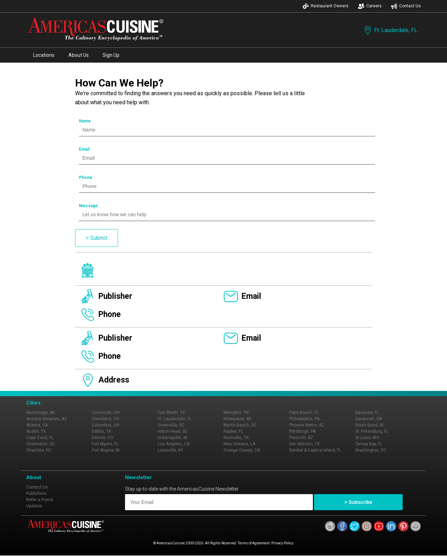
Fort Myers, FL (105, 443)
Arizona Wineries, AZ (46, 418)
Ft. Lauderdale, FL (390, 30)
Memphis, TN (236, 412)
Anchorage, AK (40, 412)
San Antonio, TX (304, 443)
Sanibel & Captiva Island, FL (315, 450)
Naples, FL (233, 431)
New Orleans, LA (239, 443)
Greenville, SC (171, 425)
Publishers (36, 493)
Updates (34, 506)
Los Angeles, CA (174, 443)
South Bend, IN (369, 425)
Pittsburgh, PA (302, 431)
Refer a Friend (39, 499)
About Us (78, 55)
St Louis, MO (367, 437)
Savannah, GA (368, 418)
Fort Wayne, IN (105, 450)
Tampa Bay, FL (368, 443)
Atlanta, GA (37, 425)
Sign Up (111, 55)
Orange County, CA (242, 450)
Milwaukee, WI (237, 418)
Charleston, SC (40, 443)
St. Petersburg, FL (371, 431)
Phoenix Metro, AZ (306, 425)
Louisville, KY (170, 450)
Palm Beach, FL (304, 412)
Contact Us (406, 6)
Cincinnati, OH (105, 412)
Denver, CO (102, 437)
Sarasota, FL (367, 412)
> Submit (96, 238)
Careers (370, 6)
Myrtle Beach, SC (240, 425)
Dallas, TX (101, 431)
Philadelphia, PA (304, 418)
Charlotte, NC (39, 450)
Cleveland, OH (105, 418)
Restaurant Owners (325, 6)
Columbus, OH (105, 425)
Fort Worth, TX (171, 412)
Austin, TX (36, 431)
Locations (43, 55)
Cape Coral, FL (39, 437)
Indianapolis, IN (172, 437)
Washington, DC (370, 450)
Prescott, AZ (301, 437)
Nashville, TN (236, 437)
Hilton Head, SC (173, 431)
